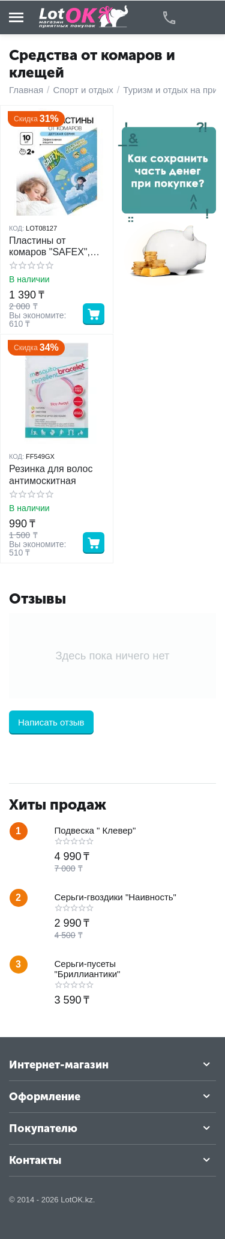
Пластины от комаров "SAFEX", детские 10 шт (49, 246)
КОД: (16, 228)
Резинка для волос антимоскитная (50, 474)
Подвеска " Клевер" (95, 830)
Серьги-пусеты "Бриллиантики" (88, 969)
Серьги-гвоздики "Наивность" (115, 897)
